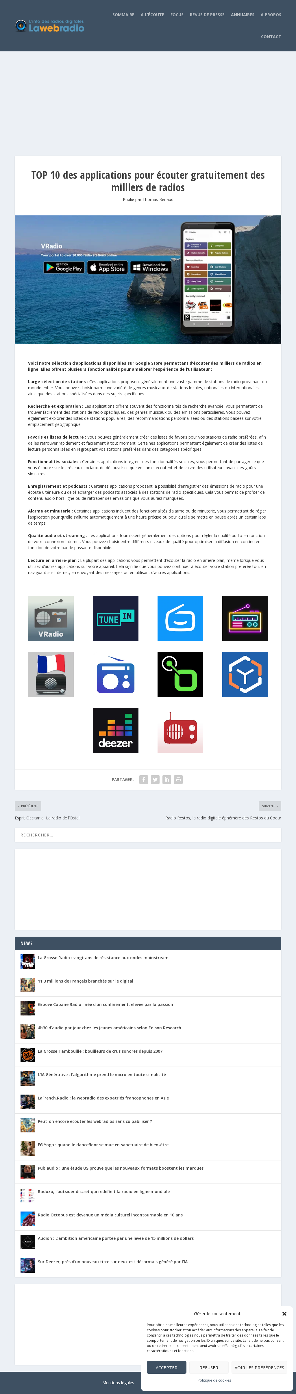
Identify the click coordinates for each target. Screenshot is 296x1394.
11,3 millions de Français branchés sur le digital (85, 981)
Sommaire (123, 14)
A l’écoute (152, 14)
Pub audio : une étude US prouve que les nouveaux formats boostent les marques (121, 1168)
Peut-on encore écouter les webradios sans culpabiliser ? (95, 1121)
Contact (271, 36)
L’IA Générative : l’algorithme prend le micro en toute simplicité (102, 1074)
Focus (177, 14)
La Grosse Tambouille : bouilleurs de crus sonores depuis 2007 (100, 1051)
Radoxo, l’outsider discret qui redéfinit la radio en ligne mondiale (104, 1191)
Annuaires (242, 14)
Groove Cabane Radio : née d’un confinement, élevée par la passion (105, 1004)
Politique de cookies (214, 1380)
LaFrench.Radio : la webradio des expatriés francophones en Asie (103, 1098)
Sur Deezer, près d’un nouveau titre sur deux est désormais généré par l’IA (113, 1261)
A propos (271, 14)
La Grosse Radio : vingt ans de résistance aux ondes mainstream (103, 957)
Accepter (166, 1367)
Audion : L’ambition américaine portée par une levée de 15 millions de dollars (116, 1238)
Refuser (208, 1367)
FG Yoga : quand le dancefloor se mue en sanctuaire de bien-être (103, 1144)
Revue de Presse (207, 14)
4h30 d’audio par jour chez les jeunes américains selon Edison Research (109, 1027)
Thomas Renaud (158, 199)
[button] (284, 1314)
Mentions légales (118, 1382)
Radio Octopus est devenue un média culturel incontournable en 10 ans (110, 1215)
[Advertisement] (148, 97)
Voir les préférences (259, 1367)
